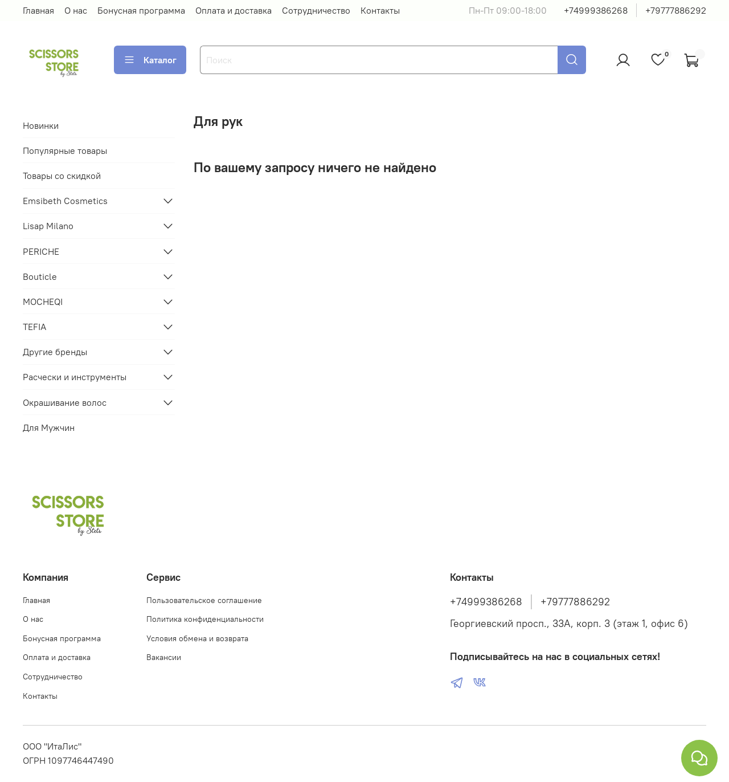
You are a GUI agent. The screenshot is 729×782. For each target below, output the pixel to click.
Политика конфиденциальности (205, 619)
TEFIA (34, 326)
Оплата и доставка (233, 10)
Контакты (380, 10)
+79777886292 (675, 10)
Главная (38, 10)
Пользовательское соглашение (204, 600)
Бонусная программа (141, 10)
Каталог (150, 60)
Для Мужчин (49, 427)
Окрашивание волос (65, 402)
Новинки (41, 125)
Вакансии (163, 657)
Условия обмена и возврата (197, 638)
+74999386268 (596, 10)
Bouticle (40, 276)
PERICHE (41, 251)
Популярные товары (65, 150)
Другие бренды (55, 351)
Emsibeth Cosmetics (65, 200)
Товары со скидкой (62, 175)
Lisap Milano (48, 225)
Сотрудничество (316, 10)
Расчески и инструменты (74, 376)
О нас (75, 10)
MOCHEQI (43, 301)
